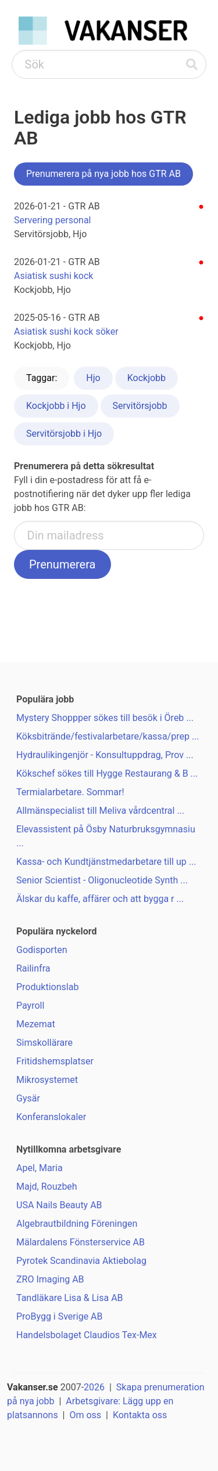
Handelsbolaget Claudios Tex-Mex (86, 1334)
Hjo (93, 377)
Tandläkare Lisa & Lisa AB (69, 1297)
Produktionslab (47, 986)
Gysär (28, 1098)
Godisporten (41, 949)
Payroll (30, 1005)
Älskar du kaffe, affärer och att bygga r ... (100, 898)
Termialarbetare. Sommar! (70, 792)
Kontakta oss (140, 1415)
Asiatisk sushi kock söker (66, 331)
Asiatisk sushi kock (53, 275)
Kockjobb (146, 377)
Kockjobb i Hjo (56, 405)
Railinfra (33, 968)
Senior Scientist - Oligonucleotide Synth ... (102, 880)
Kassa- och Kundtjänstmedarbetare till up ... (106, 861)
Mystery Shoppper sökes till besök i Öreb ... (105, 717)
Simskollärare (44, 1042)
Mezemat (35, 1024)
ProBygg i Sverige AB (59, 1316)
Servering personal (52, 220)
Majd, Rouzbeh (46, 1186)
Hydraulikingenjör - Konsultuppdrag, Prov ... (105, 754)
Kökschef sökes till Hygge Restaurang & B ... (107, 773)
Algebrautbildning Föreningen (76, 1223)
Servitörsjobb (140, 405)
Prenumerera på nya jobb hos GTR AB (103, 173)
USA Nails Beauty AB (59, 1205)
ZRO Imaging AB (50, 1279)
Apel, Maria (39, 1167)
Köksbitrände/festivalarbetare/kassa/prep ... (107, 736)
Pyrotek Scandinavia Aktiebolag (81, 1260)
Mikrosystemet (47, 1079)
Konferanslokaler (51, 1116)
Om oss (85, 1415)
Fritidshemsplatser (55, 1061)
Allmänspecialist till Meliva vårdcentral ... (100, 810)
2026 (94, 1387)
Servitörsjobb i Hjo (64, 433)
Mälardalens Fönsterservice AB (80, 1242)
